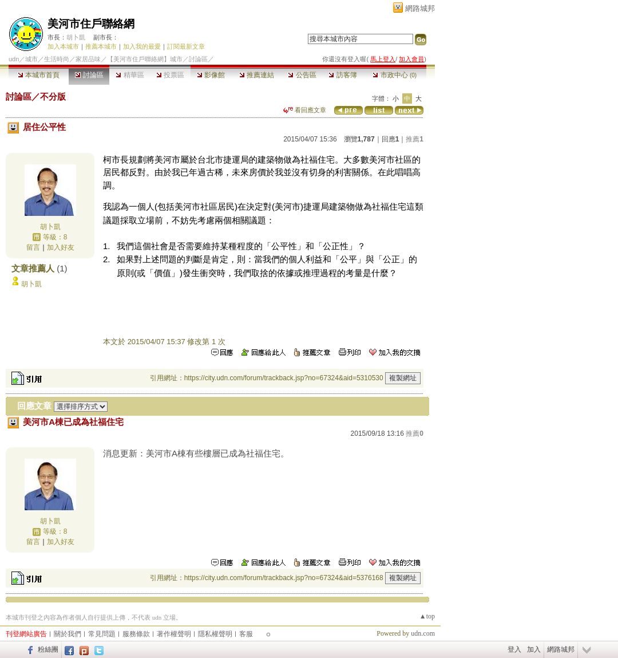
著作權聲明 (174, 634)
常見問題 (102, 634)
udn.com (423, 633)
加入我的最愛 (142, 46)
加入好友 (60, 247)
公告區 (302, 75)
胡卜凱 (75, 37)
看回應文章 (304, 110)
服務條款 (136, 634)
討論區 (89, 75)
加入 (534, 649)
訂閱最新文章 (186, 46)
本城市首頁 (39, 75)
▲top (427, 616)
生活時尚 (56, 59)
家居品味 (88, 59)
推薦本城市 (101, 46)
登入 (514, 649)
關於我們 (67, 634)
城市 (31, 59)
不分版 (53, 96)
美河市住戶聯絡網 (90, 24)
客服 (246, 634)
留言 (33, 247)
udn (14, 59)
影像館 (211, 75)
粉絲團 (48, 649)
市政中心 (395, 75)
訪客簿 (342, 75)
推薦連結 (256, 75)
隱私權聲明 (215, 634)
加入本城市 (63, 46)
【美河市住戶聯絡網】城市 (145, 59)
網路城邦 (420, 8)
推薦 (414, 139)
